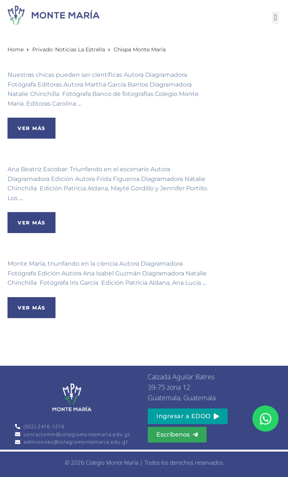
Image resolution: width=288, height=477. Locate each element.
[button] (275, 18)
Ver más (31, 128)
